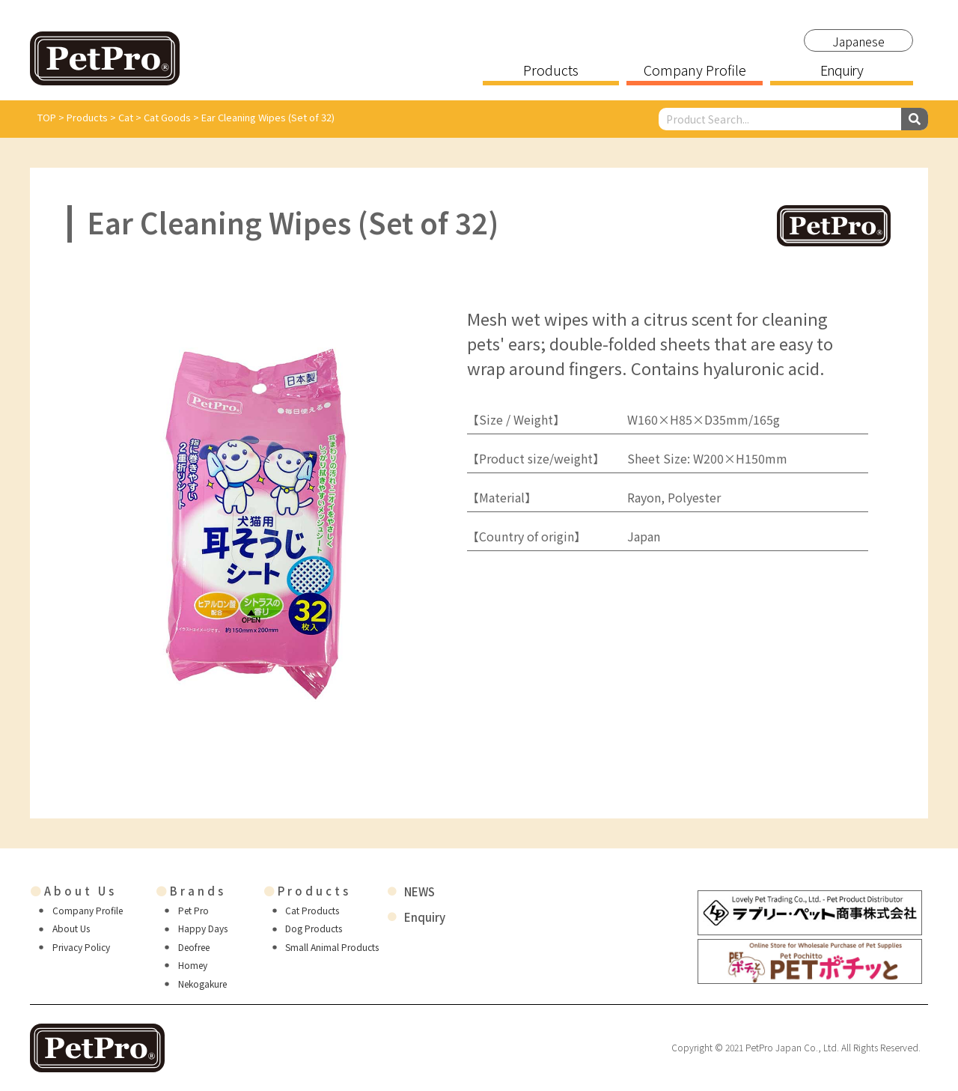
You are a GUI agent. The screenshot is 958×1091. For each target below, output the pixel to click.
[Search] (914, 119)
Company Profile (695, 71)
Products (551, 71)
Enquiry (841, 71)
